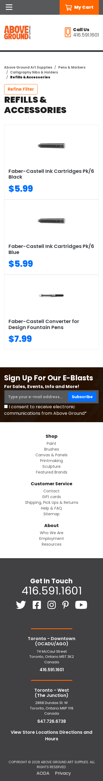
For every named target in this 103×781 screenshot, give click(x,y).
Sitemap (51, 514)
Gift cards (51, 496)
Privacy (63, 773)
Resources (52, 544)
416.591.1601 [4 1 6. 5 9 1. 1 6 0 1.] (51, 590)
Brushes (51, 449)
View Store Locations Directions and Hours (51, 735)
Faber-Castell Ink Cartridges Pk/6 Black (51, 174)
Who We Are (51, 533)
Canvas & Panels (51, 455)
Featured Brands (51, 472)
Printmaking (51, 460)
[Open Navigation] (9, 7)
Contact (51, 491)
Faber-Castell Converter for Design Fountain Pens (44, 324)
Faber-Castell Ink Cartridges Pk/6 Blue (51, 249)
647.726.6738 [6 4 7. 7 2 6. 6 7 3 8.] (51, 721)
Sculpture (51, 466)
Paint (51, 443)
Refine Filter (21, 89)
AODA (43, 773)
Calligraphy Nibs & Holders (34, 72)
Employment (51, 538)
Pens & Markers (71, 67)
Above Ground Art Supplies (28, 67)
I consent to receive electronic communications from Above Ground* (45, 410)
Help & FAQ (51, 508)
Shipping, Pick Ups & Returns (51, 502)
